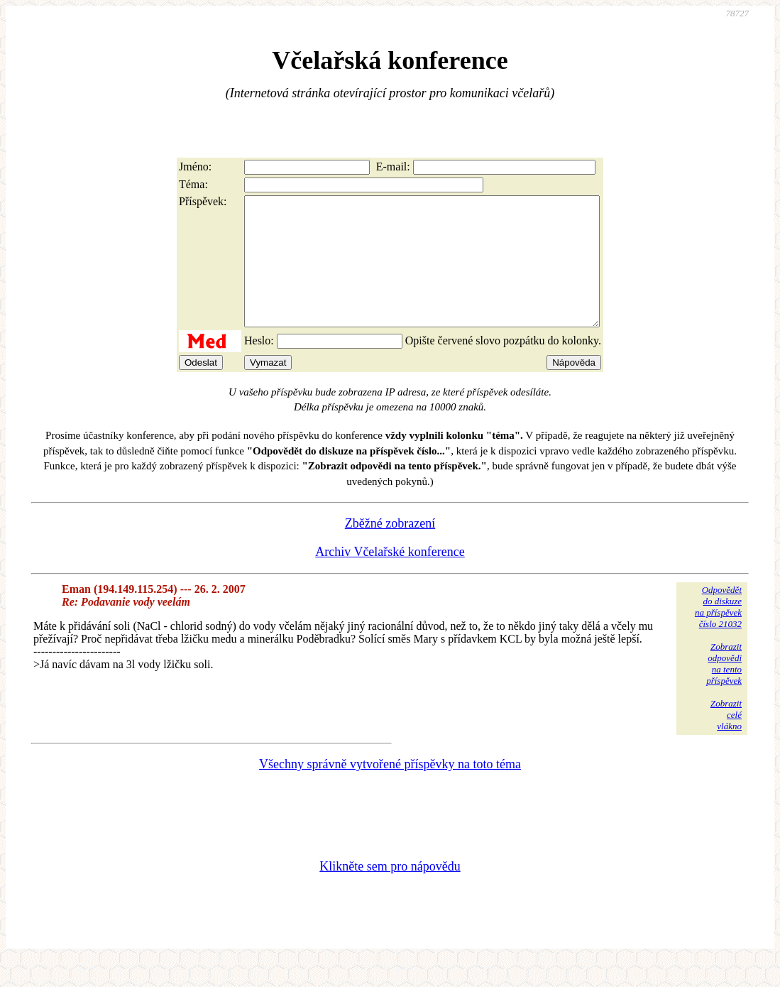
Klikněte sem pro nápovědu (389, 892)
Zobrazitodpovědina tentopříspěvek (724, 689)
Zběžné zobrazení (390, 549)
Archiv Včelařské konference (390, 577)
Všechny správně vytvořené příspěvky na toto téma (390, 789)
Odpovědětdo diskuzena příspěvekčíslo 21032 (718, 632)
